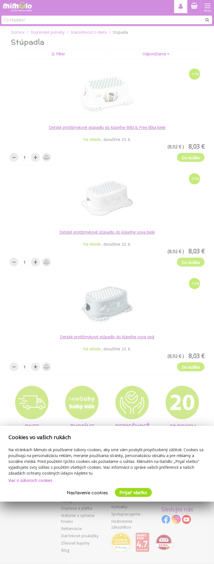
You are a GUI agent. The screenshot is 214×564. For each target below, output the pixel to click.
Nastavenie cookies (87, 492)
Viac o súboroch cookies (30, 480)
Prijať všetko (133, 492)
